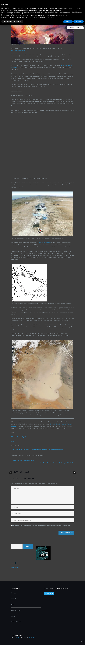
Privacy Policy (15, 567)
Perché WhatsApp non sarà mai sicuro (23, 460)
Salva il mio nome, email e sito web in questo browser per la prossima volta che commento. (41, 525)
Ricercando (14, 593)
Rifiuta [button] (68, 21)
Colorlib (18, 637)
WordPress (31, 637)
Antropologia (14, 598)
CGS (23, 44)
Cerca (28, 546)
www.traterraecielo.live (18, 50)
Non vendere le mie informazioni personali (56, 15)
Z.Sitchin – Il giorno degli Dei (19, 437)
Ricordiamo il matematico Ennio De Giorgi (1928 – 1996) (56, 463)
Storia (12, 604)
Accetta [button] (78, 21)
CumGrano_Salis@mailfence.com (59, 588)
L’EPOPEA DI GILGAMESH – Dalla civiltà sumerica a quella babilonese (37, 450)
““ (43, 242)
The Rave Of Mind (16, 622)
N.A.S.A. (13, 441)
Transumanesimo (15, 610)
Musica (13, 616)
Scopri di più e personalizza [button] (12, 21)
